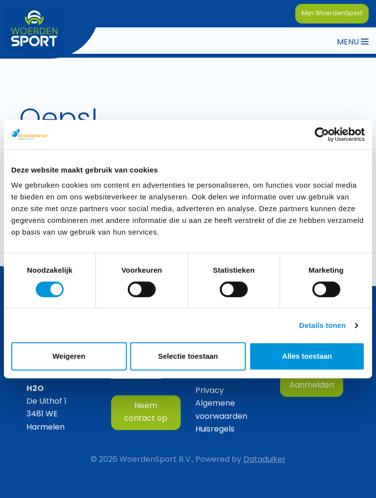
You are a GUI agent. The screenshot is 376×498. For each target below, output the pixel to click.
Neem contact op (145, 412)
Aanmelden (311, 385)
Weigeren (68, 356)
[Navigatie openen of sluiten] (352, 41)
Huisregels (215, 429)
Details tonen (322, 325)
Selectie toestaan (188, 356)
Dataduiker (264, 460)
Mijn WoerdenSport (332, 13)
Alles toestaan (307, 356)
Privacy (209, 391)
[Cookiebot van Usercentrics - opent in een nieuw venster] (322, 134)
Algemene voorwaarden (221, 410)
